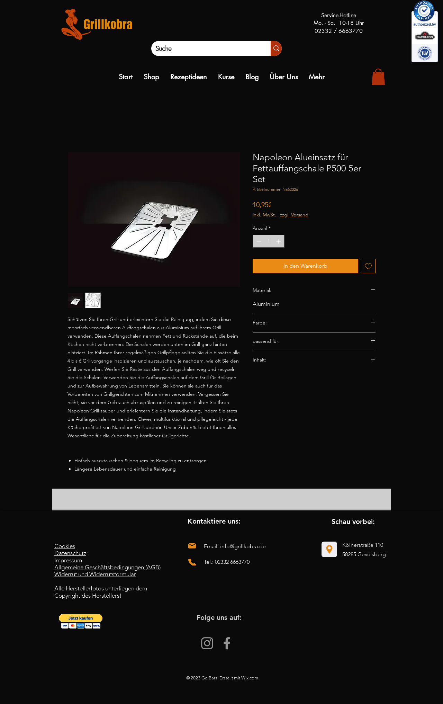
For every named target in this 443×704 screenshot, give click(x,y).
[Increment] (279, 241)
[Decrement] (258, 241)
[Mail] (192, 546)
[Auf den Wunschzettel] (368, 266)
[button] (80, 621)
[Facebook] (227, 643)
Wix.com (249, 677)
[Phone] (192, 562)
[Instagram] (207, 643)
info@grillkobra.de (243, 546)
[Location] (329, 549)
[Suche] (203, 48)
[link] (378, 77)
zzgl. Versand (294, 215)
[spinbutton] (268, 241)
